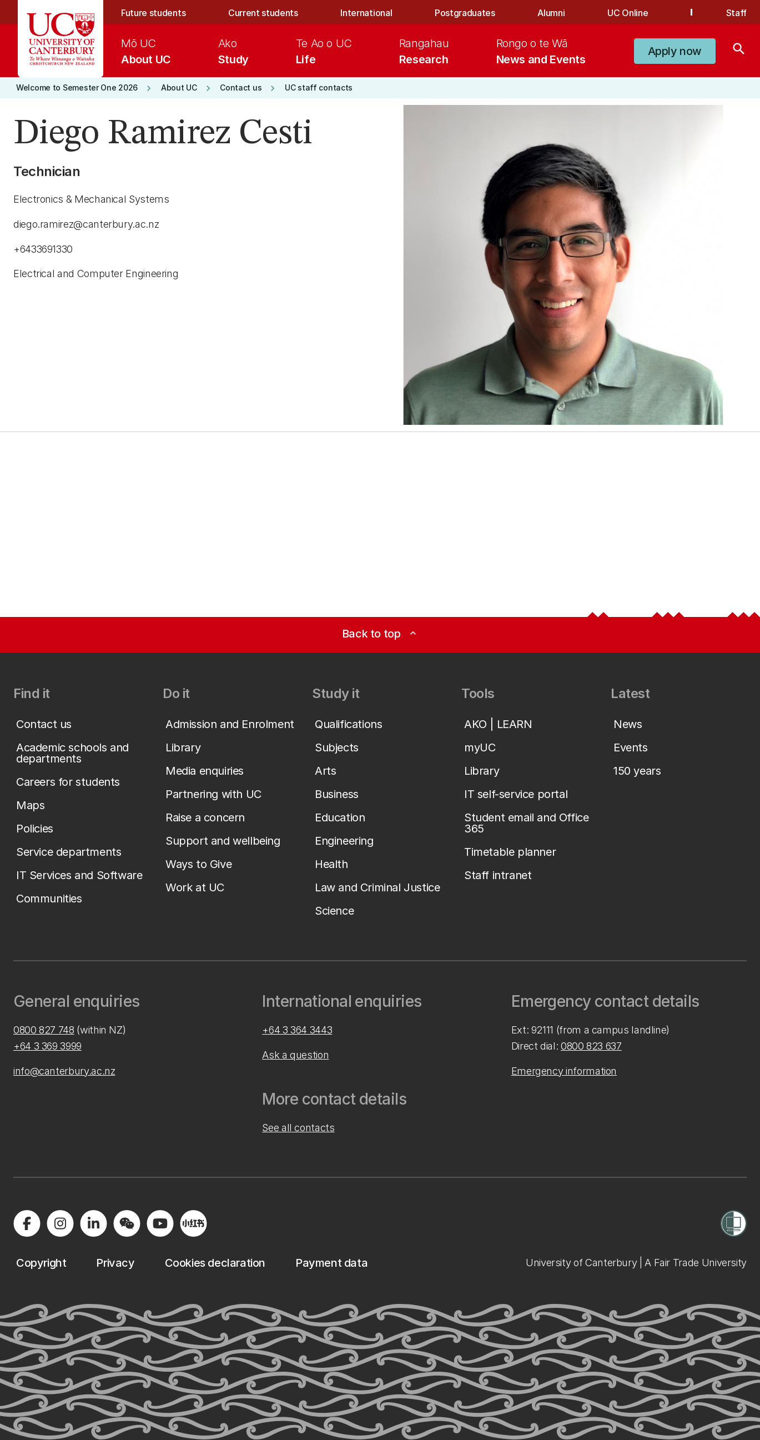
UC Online (627, 12)
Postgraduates (465, 12)
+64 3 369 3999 (47, 1046)
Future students (153, 12)
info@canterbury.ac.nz (64, 1071)
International (366, 12)
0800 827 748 (43, 1030)
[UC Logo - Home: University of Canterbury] (61, 39)
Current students (263, 12)
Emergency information (564, 1071)
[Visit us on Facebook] (26, 1223)
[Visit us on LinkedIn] (93, 1223)
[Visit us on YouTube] (160, 1223)
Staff (736, 12)
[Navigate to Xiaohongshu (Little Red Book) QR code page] (193, 1223)
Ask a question (295, 1055)
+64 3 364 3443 (297, 1030)
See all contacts (298, 1127)
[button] (675, 51)
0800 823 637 (591, 1046)
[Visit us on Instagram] (60, 1223)
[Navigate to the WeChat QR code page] (126, 1223)
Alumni (551, 12)
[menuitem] (146, 51)
